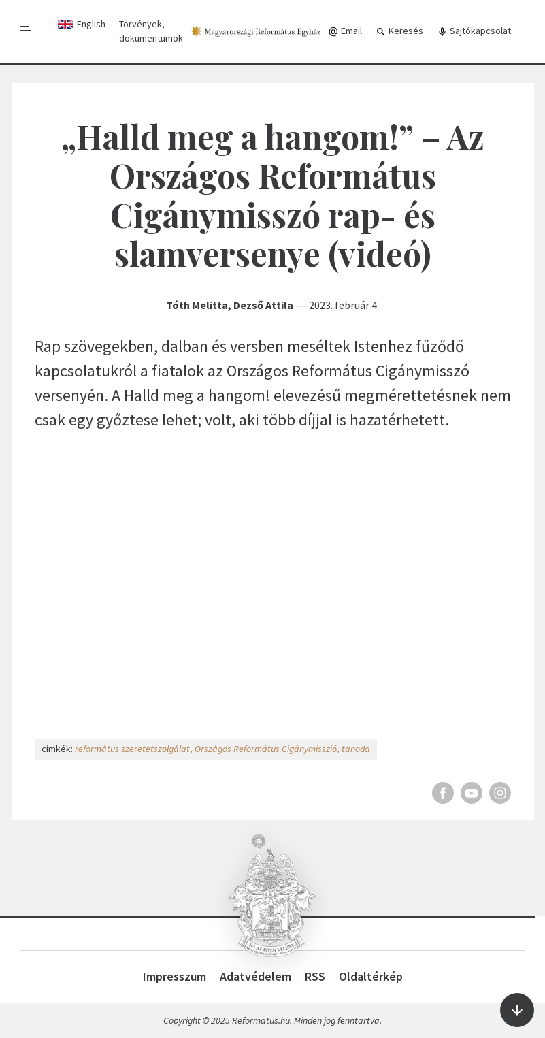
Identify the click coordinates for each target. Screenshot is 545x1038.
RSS (315, 976)
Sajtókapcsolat (474, 31)
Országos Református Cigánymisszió (266, 749)
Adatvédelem (255, 976)
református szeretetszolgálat (132, 749)
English (91, 24)
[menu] (27, 27)
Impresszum (174, 976)
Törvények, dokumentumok (151, 31)
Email (345, 31)
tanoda (356, 749)
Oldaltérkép (371, 976)
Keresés (399, 31)
